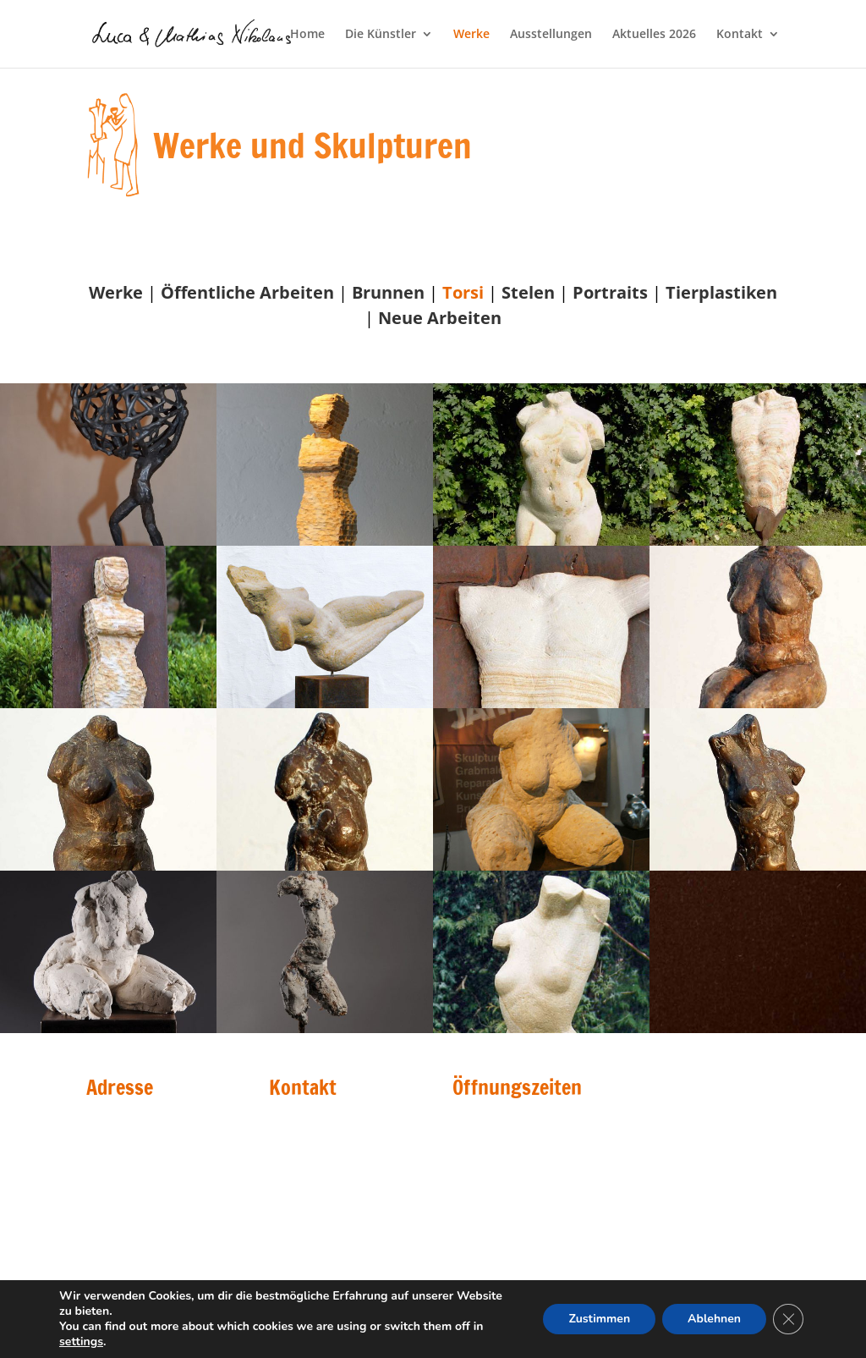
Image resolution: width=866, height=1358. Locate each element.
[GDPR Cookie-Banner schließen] (788, 1319)
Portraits (610, 292)
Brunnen (388, 292)
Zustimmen (599, 1319)
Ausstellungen (551, 34)
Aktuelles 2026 (654, 34)
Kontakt (739, 34)
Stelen (528, 292)
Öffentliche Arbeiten (247, 292)
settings (81, 1342)
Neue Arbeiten (440, 317)
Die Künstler (380, 34)
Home (307, 34)
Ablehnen (714, 1319)
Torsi (463, 292)
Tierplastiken (721, 292)
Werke (471, 34)
